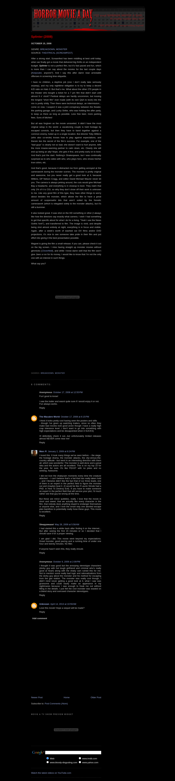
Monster (60, 373)
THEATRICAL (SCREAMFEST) (57, 53)
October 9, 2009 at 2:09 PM (66, 561)
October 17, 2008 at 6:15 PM (75, 416)
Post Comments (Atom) (56, 703)
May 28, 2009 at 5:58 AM (67, 524)
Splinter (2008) (41, 36)
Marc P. (43, 451)
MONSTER (61, 49)
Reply (42, 408)
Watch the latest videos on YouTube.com (51, 773)
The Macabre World (49, 416)
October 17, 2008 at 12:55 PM (68, 392)
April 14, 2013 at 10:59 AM (63, 604)
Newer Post (37, 697)
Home (67, 697)
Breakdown (47, 373)
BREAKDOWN (47, 49)
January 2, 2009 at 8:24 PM (61, 451)
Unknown (44, 604)
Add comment (39, 618)
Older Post (96, 697)
